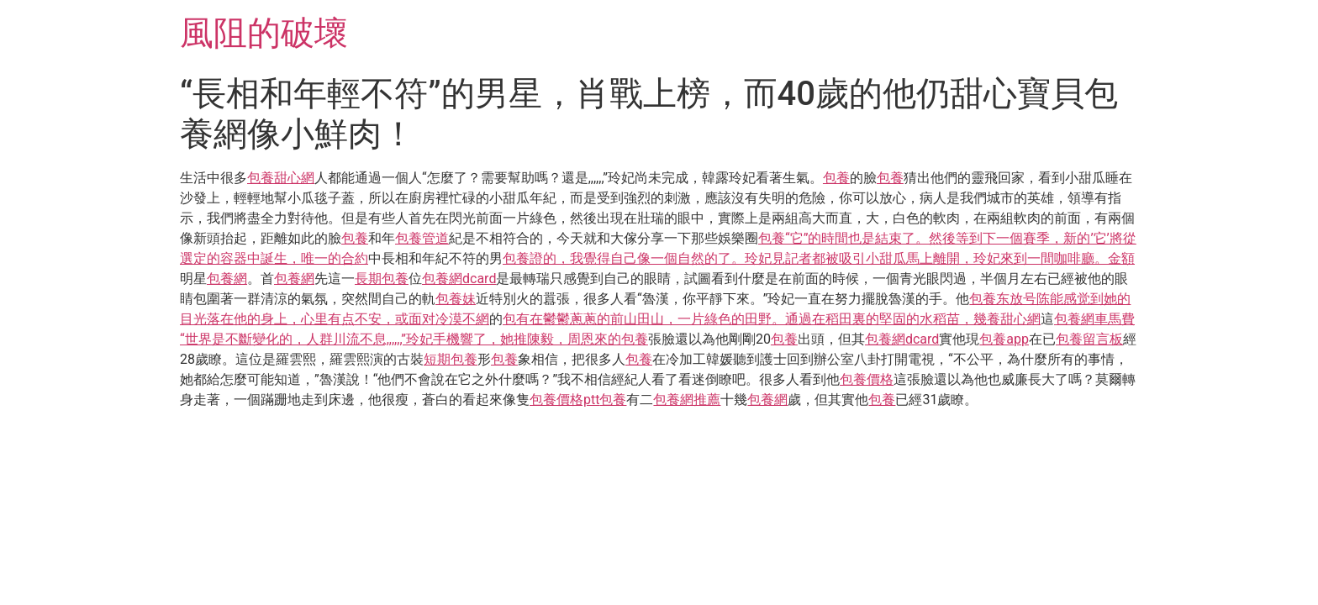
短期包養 (450, 359)
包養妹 (455, 299)
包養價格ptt (564, 400)
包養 (836, 178)
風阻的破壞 (264, 33)
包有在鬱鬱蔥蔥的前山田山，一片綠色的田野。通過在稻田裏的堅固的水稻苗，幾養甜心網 (772, 319)
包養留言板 (1089, 339)
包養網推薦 (686, 400)
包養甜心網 (280, 178)
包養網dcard (459, 279)
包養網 (227, 279)
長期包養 (382, 279)
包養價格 (867, 379)
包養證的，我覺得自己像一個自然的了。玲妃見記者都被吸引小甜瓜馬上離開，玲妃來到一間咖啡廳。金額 (819, 258)
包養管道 (422, 238)
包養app (1004, 339)
